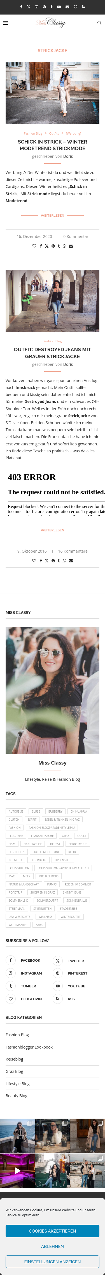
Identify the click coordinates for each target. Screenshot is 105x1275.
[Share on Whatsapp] (64, 246)
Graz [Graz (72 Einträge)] (65, 836)
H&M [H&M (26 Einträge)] (12, 844)
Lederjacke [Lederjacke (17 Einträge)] (38, 860)
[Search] (99, 23)
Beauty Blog (16, 1095)
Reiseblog (14, 1059)
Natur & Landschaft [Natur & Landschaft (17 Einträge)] (24, 884)
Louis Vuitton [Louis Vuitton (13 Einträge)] (19, 868)
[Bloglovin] (75, 6)
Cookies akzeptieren (52, 1231)
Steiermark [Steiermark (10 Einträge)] (17, 909)
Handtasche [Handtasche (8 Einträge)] (33, 844)
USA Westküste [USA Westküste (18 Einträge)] (19, 917)
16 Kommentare (73, 551)
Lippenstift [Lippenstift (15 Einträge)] (63, 860)
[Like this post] (34, 246)
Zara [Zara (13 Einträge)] (39, 925)
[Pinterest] (44, 6)
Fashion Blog (17, 1034)
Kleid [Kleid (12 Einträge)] (72, 852)
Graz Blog (14, 1071)
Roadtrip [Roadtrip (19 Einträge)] (15, 892)
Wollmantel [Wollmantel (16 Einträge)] (18, 925)
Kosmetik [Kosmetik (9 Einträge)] (15, 860)
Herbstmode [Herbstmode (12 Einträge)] (78, 844)
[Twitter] (29, 6)
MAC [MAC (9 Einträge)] (12, 876)
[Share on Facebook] (41, 246)
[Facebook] (21, 6)
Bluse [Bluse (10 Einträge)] (36, 811)
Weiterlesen (52, 216)
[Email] (67, 6)
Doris (68, 156)
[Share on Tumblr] (59, 246)
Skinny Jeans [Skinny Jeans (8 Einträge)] (72, 892)
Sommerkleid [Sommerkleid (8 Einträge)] (18, 900)
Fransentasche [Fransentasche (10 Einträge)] (42, 836)
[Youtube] (59, 6)
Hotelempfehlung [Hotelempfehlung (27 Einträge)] (46, 852)
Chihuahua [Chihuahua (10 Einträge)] (79, 811)
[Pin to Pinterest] (53, 246)
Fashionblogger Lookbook (29, 1047)
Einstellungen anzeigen (52, 1261)
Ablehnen (52, 1246)
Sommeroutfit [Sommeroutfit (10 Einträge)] (47, 900)
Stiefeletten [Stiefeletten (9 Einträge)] (42, 909)
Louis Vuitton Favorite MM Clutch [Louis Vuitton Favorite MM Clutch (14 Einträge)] (63, 868)
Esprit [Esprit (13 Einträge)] (32, 820)
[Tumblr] (52, 6)
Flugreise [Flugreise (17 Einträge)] (16, 836)
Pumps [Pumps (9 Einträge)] (52, 884)
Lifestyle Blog (18, 1083)
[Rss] (83, 6)
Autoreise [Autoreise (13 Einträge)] (16, 811)
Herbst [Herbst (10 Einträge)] (55, 844)
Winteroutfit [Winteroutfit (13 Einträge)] (71, 917)
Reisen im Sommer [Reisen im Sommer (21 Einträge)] (78, 884)
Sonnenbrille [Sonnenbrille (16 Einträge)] (76, 900)
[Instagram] (36, 6)
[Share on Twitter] (47, 246)
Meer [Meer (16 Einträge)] (26, 876)
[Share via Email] (71, 246)
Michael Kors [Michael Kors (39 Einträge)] (49, 876)
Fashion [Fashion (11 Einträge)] (14, 828)
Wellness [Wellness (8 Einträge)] (45, 917)
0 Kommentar (75, 236)
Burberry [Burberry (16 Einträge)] (55, 811)
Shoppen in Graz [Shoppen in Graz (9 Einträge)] (43, 892)
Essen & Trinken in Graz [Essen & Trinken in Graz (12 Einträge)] (62, 820)
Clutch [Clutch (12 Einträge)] (14, 820)
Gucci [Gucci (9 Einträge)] (81, 836)
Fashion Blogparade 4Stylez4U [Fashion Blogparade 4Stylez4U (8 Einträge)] (52, 828)
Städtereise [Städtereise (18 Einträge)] (68, 909)
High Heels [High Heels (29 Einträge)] (17, 852)
